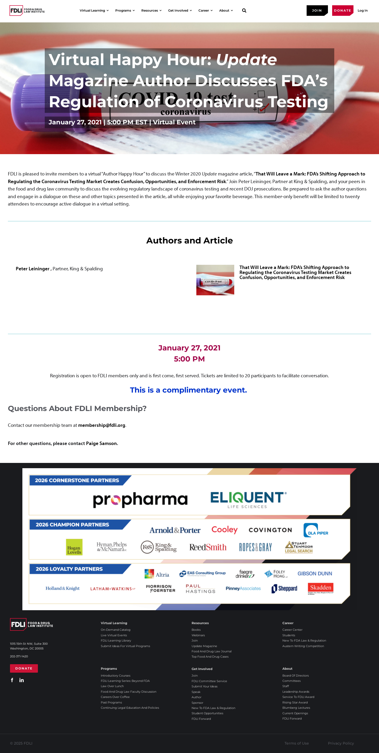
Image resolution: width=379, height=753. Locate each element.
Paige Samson (101, 443)
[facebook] (12, 680)
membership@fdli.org (101, 425)
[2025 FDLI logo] (26, 10)
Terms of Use (297, 743)
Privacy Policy (341, 743)
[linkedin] (21, 680)
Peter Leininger (33, 268)
